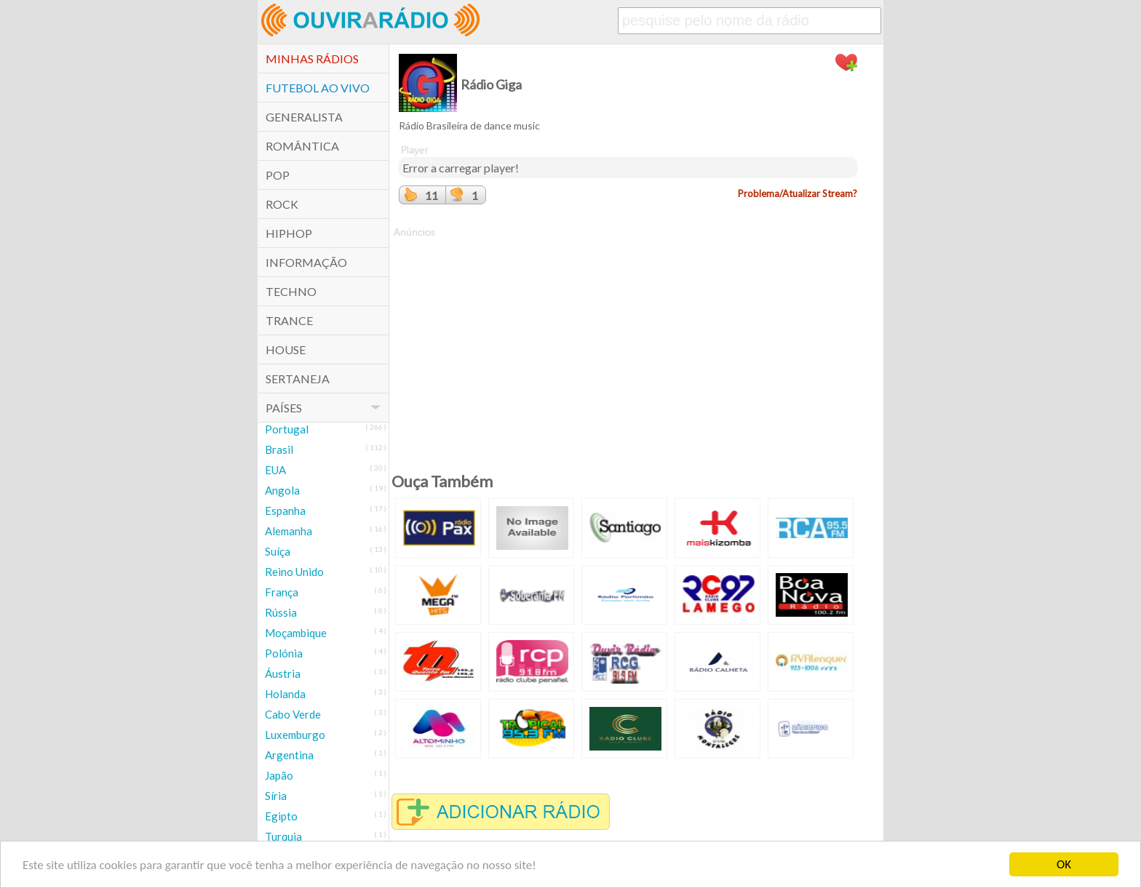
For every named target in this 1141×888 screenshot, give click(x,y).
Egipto (281, 816)
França (281, 592)
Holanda (285, 693)
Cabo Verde (293, 714)
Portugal (287, 429)
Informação (306, 262)
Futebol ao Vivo (318, 88)
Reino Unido (294, 571)
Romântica (302, 146)
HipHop (289, 233)
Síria (276, 795)
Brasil (279, 449)
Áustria (283, 673)
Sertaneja (298, 378)
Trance (289, 320)
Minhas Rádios (312, 58)
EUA (275, 469)
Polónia (284, 653)
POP (278, 175)
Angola (282, 490)
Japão (279, 775)
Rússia (281, 612)
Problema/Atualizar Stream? (797, 193)
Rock (282, 204)
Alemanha (288, 530)
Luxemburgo (295, 734)
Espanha (285, 510)
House (286, 349)
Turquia (283, 836)
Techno (291, 291)
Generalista (304, 117)
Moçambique (296, 632)
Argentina (289, 754)
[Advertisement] (627, 341)
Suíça (277, 551)
